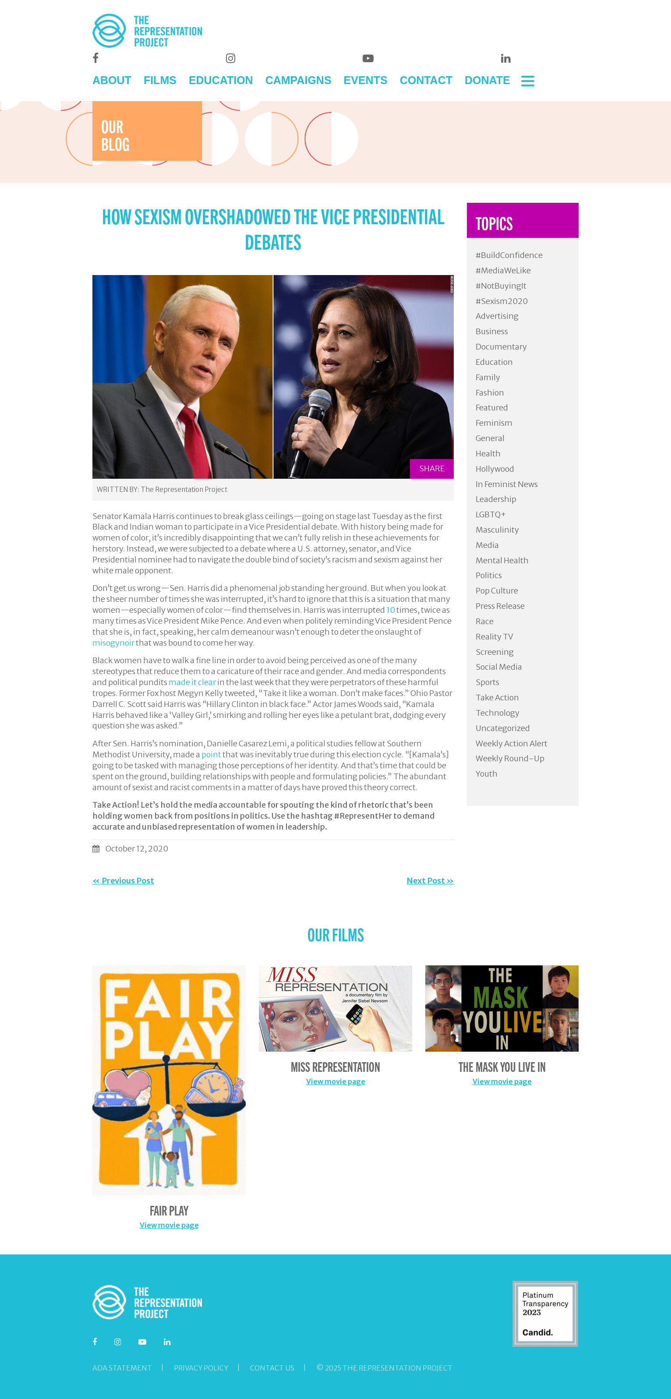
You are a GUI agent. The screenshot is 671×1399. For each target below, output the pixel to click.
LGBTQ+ (491, 514)
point (211, 754)
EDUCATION (221, 80)
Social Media (499, 667)
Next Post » (430, 881)
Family (488, 377)
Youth (487, 774)
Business (492, 331)
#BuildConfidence (509, 255)
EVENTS (366, 80)
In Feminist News (507, 484)
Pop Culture (497, 591)
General (490, 438)
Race (485, 621)
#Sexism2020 (502, 301)
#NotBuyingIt (501, 286)
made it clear (192, 682)
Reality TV (494, 637)
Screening (495, 652)
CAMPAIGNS (298, 80)
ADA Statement (122, 1368)
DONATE (487, 80)
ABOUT (111, 80)
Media (487, 545)
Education (494, 362)
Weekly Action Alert (511, 743)
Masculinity (497, 530)
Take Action (497, 697)
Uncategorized (503, 728)
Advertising (497, 316)
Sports (487, 682)
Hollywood (495, 469)
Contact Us (272, 1368)
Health (488, 454)
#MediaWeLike (503, 270)
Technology (497, 713)
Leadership (496, 499)
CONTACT (426, 80)
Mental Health (502, 560)
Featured (492, 408)
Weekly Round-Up (510, 758)
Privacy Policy (201, 1368)
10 (390, 610)
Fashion (490, 393)
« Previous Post (123, 881)
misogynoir (113, 643)
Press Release (500, 606)
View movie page (169, 1225)
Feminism (494, 423)
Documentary (501, 347)
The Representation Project (184, 489)
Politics (489, 575)
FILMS (160, 80)
